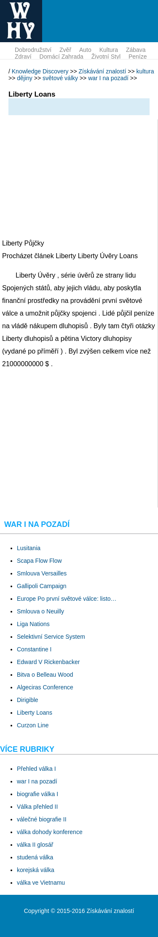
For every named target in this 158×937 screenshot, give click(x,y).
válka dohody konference (50, 832)
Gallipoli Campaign (42, 586)
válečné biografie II (42, 819)
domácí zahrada (61, 56)
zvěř (65, 49)
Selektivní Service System (51, 636)
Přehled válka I (36, 768)
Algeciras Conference (45, 687)
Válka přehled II (37, 806)
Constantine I (34, 649)
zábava (136, 49)
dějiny (24, 78)
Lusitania (28, 548)
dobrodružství (33, 49)
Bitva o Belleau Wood (45, 674)
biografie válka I (37, 794)
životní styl (106, 56)
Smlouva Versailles (42, 573)
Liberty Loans (34, 712)
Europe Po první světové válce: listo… (67, 598)
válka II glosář (35, 844)
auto (85, 49)
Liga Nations (33, 624)
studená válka (35, 857)
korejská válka (35, 870)
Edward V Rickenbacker (48, 662)
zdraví (23, 56)
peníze (138, 56)
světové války (60, 78)
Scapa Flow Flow (39, 560)
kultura (108, 49)
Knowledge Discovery (40, 71)
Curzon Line (33, 725)
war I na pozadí (108, 78)
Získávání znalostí (102, 71)
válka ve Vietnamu (41, 882)
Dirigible (27, 700)
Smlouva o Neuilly (40, 611)
